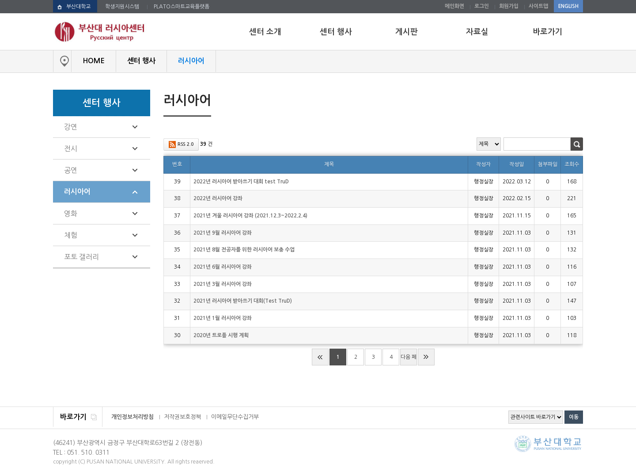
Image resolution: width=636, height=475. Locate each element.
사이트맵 (538, 6)
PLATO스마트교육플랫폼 (181, 6)
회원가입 (509, 6)
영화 (70, 213)
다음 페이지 (408, 359)
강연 (70, 126)
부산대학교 (78, 6)
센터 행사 (336, 32)
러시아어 (77, 191)
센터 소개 (265, 32)
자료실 (477, 32)
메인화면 (454, 6)
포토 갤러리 (81, 256)
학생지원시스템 (122, 6)
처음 (320, 357)
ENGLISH (568, 6)
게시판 (406, 32)
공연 (70, 170)
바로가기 (548, 32)
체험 (70, 235)
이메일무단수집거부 (235, 417)
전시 (70, 148)
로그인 (481, 6)
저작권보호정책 (182, 417)
